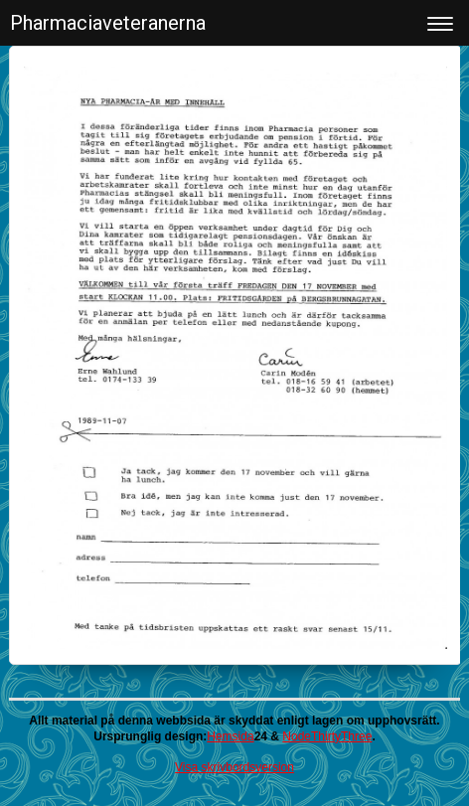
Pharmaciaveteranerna (108, 23)
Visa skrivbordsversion (234, 767)
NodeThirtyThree (327, 736)
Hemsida (230, 736)
